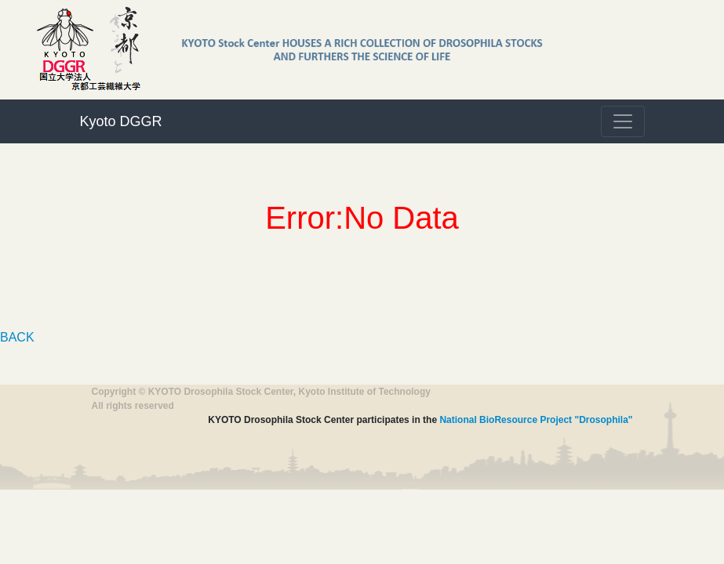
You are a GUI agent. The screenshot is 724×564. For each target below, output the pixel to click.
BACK (17, 337)
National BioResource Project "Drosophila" (535, 419)
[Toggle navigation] (623, 121)
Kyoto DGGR (121, 121)
